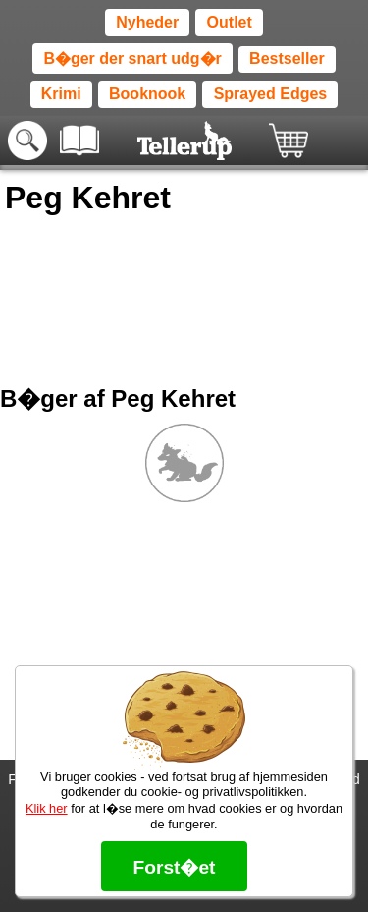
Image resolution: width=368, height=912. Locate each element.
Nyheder (147, 22)
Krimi (61, 94)
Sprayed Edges (271, 94)
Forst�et (173, 867)
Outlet (229, 22)
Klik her (47, 808)
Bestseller (287, 58)
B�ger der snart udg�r (132, 58)
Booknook (147, 94)
